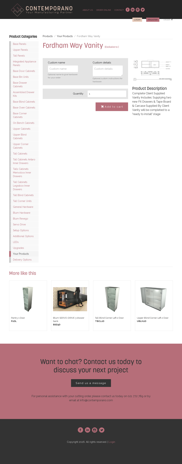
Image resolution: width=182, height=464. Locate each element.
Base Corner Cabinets (20, 115)
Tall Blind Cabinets (23, 195)
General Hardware (23, 207)
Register (153, 19)
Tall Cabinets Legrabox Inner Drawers (21, 186)
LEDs (16, 242)
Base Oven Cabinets (24, 107)
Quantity (78, 93)
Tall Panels (19, 55)
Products (48, 36)
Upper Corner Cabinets (21, 146)
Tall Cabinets (20, 153)
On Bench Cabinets (23, 123)
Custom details (102, 62)
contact (119, 10)
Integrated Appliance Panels (24, 63)
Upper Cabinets (21, 128)
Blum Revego (20, 218)
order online (103, 10)
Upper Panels (20, 49)
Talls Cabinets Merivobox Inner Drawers (22, 173)
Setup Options (21, 230)
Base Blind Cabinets (24, 101)
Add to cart (112, 107)
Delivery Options (22, 259)
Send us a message (91, 383)
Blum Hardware (21, 212)
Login (137, 19)
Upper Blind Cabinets (19, 136)
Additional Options (23, 236)
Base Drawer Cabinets (20, 84)
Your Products (21, 253)
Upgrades (18, 248)
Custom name (56, 62)
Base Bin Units (21, 77)
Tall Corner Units (22, 201)
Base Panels (19, 44)
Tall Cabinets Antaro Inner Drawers (24, 161)
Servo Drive (19, 224)
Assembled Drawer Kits (23, 94)
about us (88, 10)
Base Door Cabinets (24, 71)
